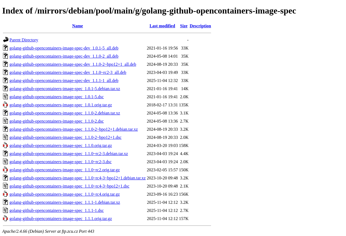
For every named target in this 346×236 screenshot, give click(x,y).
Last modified (162, 26)
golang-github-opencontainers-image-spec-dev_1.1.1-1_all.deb (63, 80)
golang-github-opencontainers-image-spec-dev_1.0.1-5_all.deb (63, 48)
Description (200, 26)
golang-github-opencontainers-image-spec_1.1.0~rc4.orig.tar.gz (64, 194)
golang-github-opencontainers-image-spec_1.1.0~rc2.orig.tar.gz (64, 170)
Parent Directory (23, 40)
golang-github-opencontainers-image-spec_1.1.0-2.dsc (56, 121)
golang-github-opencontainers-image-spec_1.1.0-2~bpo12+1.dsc (65, 137)
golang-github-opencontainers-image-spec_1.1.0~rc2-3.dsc (60, 161)
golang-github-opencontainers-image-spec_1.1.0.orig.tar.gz (60, 145)
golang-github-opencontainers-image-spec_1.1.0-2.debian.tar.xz (64, 113)
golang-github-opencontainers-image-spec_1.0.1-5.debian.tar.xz (64, 88)
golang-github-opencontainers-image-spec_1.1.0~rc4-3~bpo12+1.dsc (69, 186)
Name (77, 26)
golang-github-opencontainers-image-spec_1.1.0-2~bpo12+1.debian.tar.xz (73, 129)
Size (184, 26)
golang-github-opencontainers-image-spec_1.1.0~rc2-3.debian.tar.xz (68, 153)
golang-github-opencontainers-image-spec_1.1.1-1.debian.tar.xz (64, 202)
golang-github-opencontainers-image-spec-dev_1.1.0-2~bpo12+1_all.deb (72, 64)
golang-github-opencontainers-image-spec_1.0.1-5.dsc (56, 96)
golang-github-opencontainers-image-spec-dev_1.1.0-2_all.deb (63, 56)
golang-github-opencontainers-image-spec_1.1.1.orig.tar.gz (60, 218)
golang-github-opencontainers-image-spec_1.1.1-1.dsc (56, 210)
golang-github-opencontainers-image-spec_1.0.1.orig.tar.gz (60, 105)
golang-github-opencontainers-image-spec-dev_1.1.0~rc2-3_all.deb (67, 72)
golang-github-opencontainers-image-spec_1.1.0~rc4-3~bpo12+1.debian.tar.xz (77, 178)
